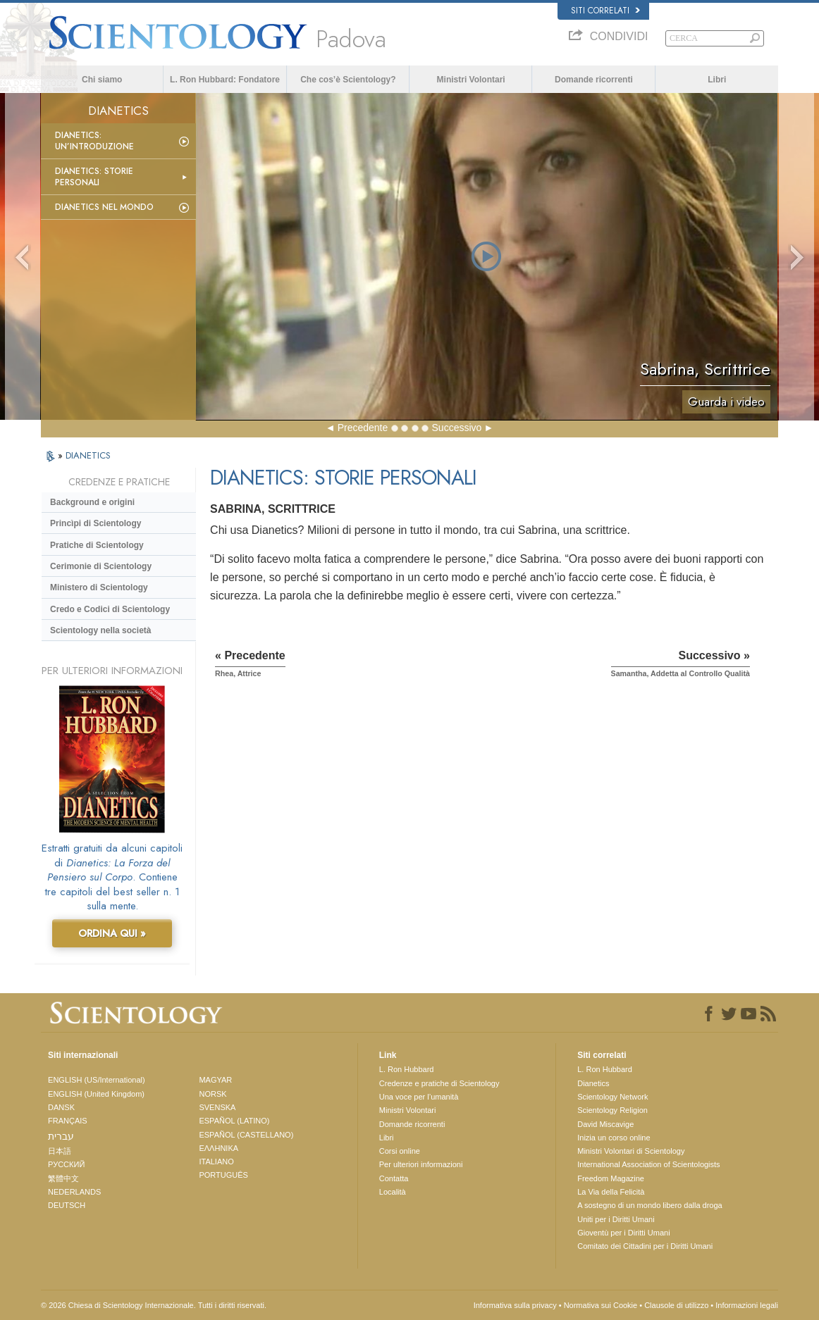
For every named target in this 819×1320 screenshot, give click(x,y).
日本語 (59, 1151)
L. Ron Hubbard (406, 1069)
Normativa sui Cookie (601, 1305)
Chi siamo (102, 80)
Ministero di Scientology (99, 587)
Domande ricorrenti (594, 80)
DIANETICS (88, 455)
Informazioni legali (746, 1305)
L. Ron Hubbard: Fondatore (225, 80)
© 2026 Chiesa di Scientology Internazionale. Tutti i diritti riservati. (153, 1305)
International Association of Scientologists (648, 1164)
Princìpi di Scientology (95, 523)
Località (392, 1192)
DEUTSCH (66, 1205)
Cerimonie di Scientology (101, 566)
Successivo (457, 427)
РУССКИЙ (66, 1164)
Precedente (363, 427)
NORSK (212, 1094)
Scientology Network (612, 1096)
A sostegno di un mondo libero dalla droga (649, 1205)
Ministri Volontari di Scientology (630, 1151)
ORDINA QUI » (112, 933)
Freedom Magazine (610, 1178)
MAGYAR (215, 1080)
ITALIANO (216, 1161)
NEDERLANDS (74, 1192)
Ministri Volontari (471, 80)
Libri (717, 80)
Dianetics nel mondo (104, 207)
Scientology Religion (612, 1110)
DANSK (61, 1107)
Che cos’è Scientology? (347, 80)
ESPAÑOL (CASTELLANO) (246, 1135)
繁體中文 (63, 1178)
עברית (61, 1136)
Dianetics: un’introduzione (94, 141)
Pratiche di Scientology (97, 545)
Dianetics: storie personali (94, 177)
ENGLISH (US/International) (96, 1080)
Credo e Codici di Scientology (110, 609)
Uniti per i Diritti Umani (615, 1219)
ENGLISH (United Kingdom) (96, 1094)
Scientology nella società (100, 630)
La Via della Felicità (610, 1192)
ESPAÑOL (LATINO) (234, 1120)
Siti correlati (605, 10)
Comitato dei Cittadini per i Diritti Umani (645, 1246)
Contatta (394, 1178)
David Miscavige (605, 1124)
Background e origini (92, 502)
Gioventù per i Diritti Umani (623, 1232)
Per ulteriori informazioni (421, 1164)
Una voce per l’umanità (419, 1096)
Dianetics (593, 1083)
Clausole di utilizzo (676, 1305)
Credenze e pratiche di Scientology (439, 1083)
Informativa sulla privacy (515, 1305)
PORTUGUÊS (223, 1175)
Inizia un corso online (613, 1137)
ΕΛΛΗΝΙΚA (218, 1148)
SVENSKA (217, 1107)
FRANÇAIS (67, 1120)
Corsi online (399, 1151)
